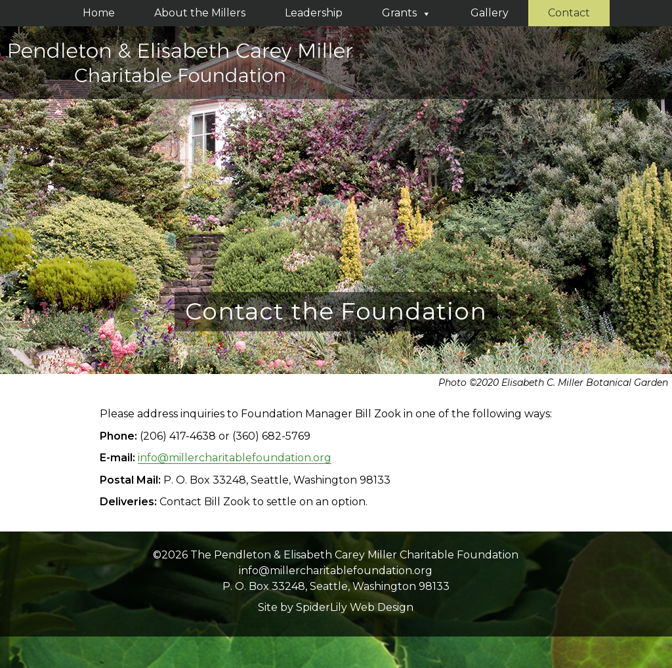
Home (99, 13)
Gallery (490, 13)
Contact (569, 13)
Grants (406, 13)
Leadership (314, 13)
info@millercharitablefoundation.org (234, 457)
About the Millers (199, 13)
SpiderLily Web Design (354, 607)
